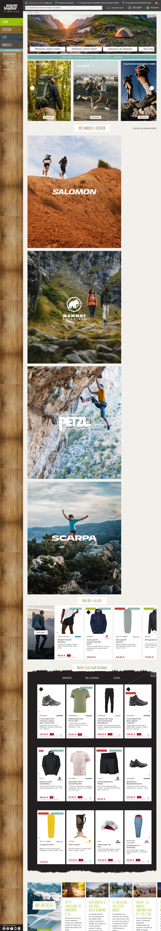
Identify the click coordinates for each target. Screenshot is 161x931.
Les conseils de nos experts (128, 811)
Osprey (117, 740)
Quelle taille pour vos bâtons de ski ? (110, 906)
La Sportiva (32, 735)
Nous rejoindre (123, 854)
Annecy (79, 823)
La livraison (122, 821)
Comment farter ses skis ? (53, 909)
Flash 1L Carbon (74, 409)
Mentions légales (148, 890)
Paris (103, 823)
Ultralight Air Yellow (46, 409)
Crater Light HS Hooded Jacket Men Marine (94, 206)
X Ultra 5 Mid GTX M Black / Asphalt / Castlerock (134, 285)
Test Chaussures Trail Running (101, 920)
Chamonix (89, 823)
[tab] (67, 241)
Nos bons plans (49, 898)
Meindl (51, 735)
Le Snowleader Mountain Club (129, 816)
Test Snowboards (86, 917)
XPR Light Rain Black (152, 204)
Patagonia (140, 735)
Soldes (58, 898)
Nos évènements (124, 844)
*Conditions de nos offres (74, 890)
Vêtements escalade (113, 694)
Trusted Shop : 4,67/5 (36, 3)
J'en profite (117, 57)
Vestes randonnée (86, 690)
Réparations (122, 835)
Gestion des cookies (134, 890)
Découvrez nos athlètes (59, 603)
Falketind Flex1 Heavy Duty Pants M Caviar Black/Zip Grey (105, 285)
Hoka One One (54, 740)
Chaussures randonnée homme (39, 690)
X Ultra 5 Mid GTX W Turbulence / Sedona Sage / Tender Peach (46, 285)
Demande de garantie (126, 830)
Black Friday (66, 898)
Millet (73, 735)
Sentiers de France (75, 920)
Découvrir (43, 102)
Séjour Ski (87, 920)
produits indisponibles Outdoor (48, 744)
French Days (76, 898)
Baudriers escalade (139, 694)
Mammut (118, 735)
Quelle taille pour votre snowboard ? (136, 906)
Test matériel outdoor (101, 917)
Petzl (73, 740)
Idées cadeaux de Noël (109, 898)
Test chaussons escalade (118, 917)
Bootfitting (122, 840)
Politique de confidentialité (117, 890)
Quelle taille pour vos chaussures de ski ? (83, 906)
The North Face (99, 740)
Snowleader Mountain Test (91, 898)
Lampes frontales (34, 694)
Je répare (124, 602)
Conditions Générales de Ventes (95, 890)
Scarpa (95, 735)
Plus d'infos (80, 842)
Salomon (31, 740)
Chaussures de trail (61, 694)
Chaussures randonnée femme (65, 690)
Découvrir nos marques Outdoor (145, 114)
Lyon (97, 823)
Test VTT (64, 920)
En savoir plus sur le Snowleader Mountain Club (52, 558)
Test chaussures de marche (137, 917)
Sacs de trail (84, 694)
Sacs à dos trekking (139, 690)
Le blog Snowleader (125, 849)
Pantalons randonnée (114, 690)
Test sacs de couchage (51, 920)
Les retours (122, 826)
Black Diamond (142, 740)
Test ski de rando (72, 917)
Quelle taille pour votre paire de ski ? (56, 906)
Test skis (62, 917)
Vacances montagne (50, 917)
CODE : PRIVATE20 (102, 57)
